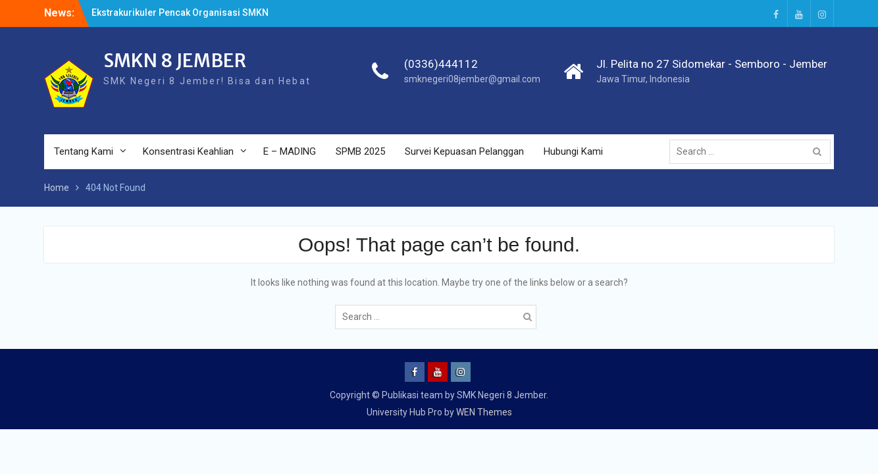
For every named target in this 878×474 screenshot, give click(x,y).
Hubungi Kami (573, 151)
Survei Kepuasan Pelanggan (464, 151)
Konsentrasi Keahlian (188, 151)
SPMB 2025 (360, 151)
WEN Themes (484, 412)
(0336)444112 (441, 63)
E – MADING (289, 151)
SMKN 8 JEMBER (174, 60)
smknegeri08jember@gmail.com (472, 79)
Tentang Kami (83, 151)
